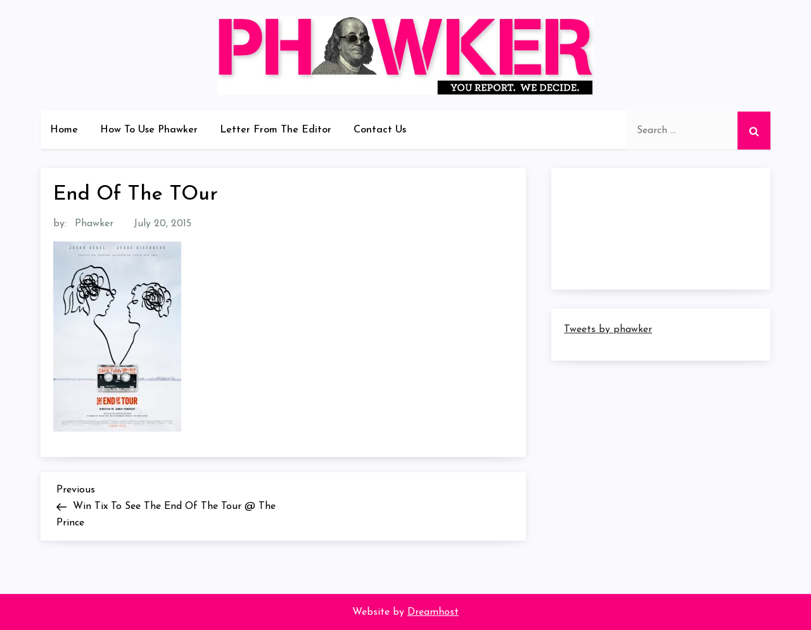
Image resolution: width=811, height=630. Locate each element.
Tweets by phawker (608, 330)
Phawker (94, 224)
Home (64, 130)
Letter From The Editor (275, 130)
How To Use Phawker (149, 130)
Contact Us (380, 130)
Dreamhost (433, 612)
